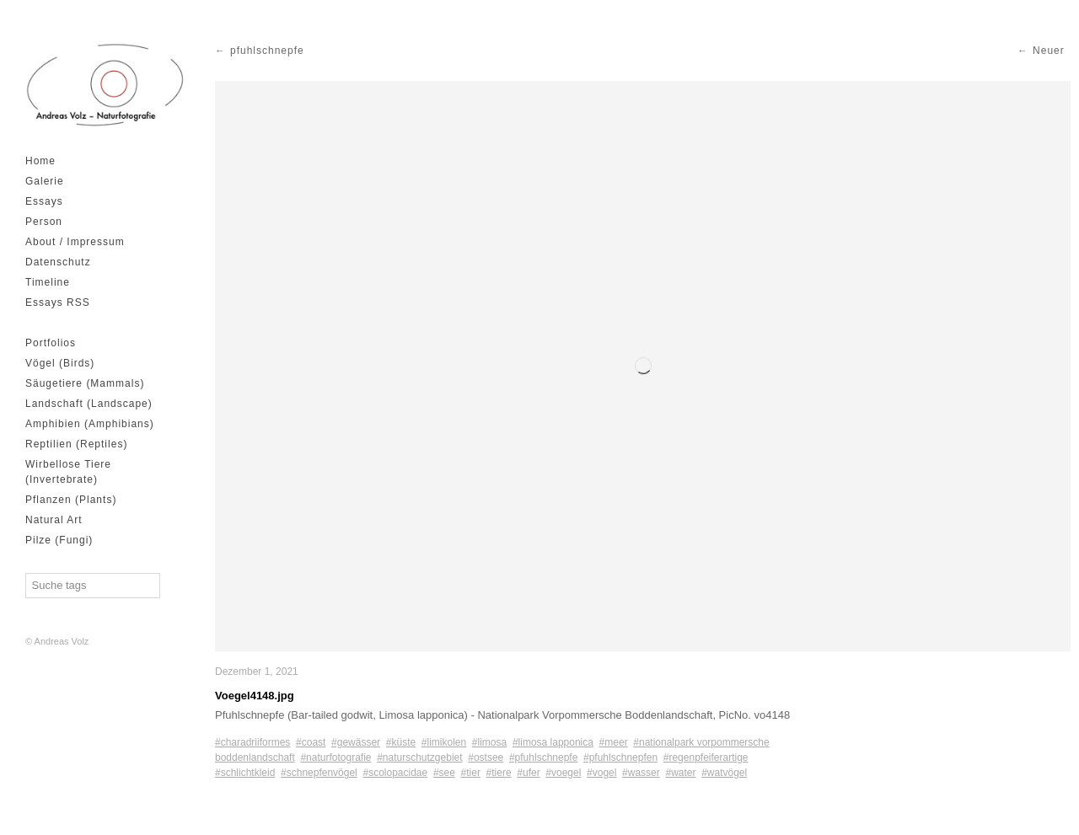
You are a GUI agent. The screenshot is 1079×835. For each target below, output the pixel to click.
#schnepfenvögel (319, 773)
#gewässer (355, 742)
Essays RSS (57, 302)
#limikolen (443, 742)
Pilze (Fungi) (59, 540)
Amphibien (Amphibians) (89, 424)
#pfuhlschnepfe (543, 757)
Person (43, 221)
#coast (310, 742)
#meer (613, 742)
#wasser (641, 773)
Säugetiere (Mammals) (84, 383)
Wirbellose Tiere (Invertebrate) (68, 471)
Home (40, 161)
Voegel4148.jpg (254, 695)
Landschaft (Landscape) (89, 403)
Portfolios (50, 343)
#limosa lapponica (553, 742)
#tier (470, 773)
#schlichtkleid (245, 773)
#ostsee (485, 757)
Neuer (1049, 50)
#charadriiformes (252, 742)
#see (444, 773)
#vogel (601, 773)
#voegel (563, 773)
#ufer (528, 773)
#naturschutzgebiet (419, 757)
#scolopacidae (394, 773)
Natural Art (54, 520)
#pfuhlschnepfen (620, 757)
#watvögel (724, 773)
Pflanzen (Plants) (70, 500)
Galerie (44, 181)
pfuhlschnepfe (267, 50)
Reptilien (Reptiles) (76, 444)
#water (680, 773)
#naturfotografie (335, 757)
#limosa (489, 742)
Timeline (47, 282)
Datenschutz (58, 262)
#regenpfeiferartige (706, 757)
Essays (44, 201)
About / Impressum (75, 242)
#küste (401, 742)
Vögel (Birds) (59, 363)
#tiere (499, 773)
